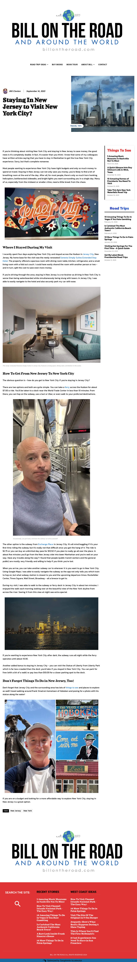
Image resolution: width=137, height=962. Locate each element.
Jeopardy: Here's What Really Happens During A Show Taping (84, 922)
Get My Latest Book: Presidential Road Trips (115, 248)
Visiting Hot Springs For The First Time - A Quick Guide (117, 239)
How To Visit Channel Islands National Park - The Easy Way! (51, 907)
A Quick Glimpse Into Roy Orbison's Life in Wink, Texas (119, 166)
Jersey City (88, 254)
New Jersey (16, 810)
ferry (67, 387)
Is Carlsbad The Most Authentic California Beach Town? (118, 222)
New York (28, 810)
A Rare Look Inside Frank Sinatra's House (50, 930)
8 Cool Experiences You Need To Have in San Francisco (83, 938)
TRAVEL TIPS (75, 126)
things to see (72, 687)
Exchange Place (46, 544)
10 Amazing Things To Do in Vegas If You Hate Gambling (117, 213)
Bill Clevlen (14, 91)
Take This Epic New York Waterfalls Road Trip (118, 187)
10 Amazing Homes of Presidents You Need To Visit (118, 177)
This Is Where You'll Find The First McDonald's (84, 930)
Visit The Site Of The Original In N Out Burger (84, 915)
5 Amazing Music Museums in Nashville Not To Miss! (119, 157)
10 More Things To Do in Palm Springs (117, 231)
